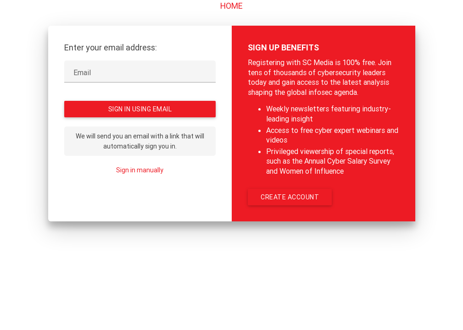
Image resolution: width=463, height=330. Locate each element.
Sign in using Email (140, 109)
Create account (290, 197)
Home (231, 5)
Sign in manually (139, 170)
